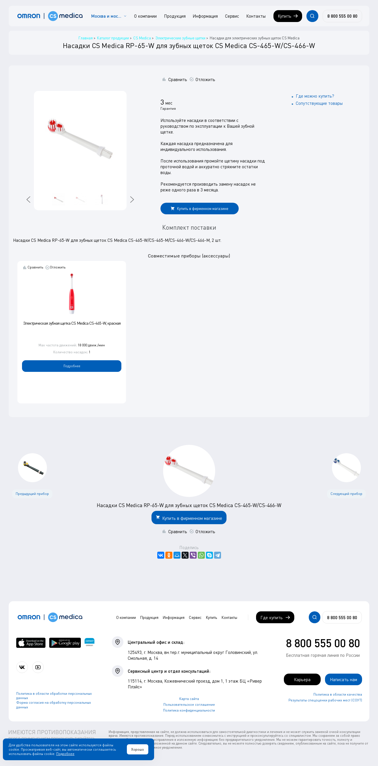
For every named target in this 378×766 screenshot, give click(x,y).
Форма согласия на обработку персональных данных (53, 704)
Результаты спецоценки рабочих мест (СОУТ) (325, 700)
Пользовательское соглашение (189, 704)
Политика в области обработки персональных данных (54, 695)
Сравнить (177, 79)
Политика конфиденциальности (189, 710)
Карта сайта (189, 698)
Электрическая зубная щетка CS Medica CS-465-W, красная (71, 323)
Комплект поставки (189, 227)
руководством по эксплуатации (191, 126)
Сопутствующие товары (319, 103)
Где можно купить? (315, 95)
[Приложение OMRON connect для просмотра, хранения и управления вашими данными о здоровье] (89, 642)
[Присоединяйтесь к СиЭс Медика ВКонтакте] (22, 667)
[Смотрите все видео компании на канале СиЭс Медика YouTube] (38, 667)
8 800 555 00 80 (323, 643)
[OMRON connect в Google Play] (65, 642)
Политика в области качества (337, 694)
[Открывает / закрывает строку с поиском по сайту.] (312, 16)
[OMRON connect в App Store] (31, 642)
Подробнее (71, 366)
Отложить (205, 79)
